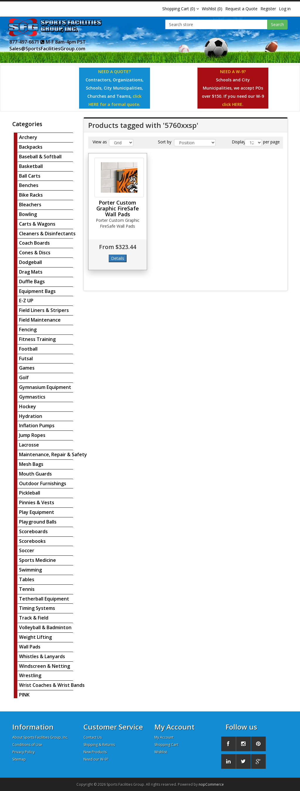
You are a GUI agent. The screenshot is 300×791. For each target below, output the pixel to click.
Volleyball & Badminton (45, 627)
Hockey (27, 406)
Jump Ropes (32, 435)
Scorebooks (32, 541)
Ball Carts (29, 176)
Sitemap (19, 759)
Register (268, 8)
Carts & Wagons (37, 224)
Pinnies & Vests (36, 502)
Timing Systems (37, 608)
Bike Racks (31, 195)
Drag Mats (30, 272)
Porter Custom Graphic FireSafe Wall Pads (117, 208)
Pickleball (29, 493)
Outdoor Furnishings (42, 483)
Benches (28, 185)
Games (27, 368)
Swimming (30, 570)
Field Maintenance (40, 320)
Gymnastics (32, 397)
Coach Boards (34, 243)
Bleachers (30, 204)
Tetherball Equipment (44, 599)
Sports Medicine (37, 560)
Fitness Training (37, 339)
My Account (163, 737)
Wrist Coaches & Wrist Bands (52, 685)
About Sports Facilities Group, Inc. (40, 737)
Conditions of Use (27, 744)
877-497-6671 (27, 42)
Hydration (30, 416)
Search (277, 24)
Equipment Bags (37, 291)
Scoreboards (33, 531)
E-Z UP (26, 300)
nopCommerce (211, 784)
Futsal (26, 358)
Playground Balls (38, 522)
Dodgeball (30, 262)
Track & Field (33, 618)
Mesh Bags (31, 464)
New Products (95, 751)
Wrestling (30, 675)
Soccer (26, 550)
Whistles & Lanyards (42, 656)
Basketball (31, 166)
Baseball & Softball (40, 156)
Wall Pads (29, 647)
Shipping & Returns (99, 744)
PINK (24, 695)
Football (28, 349)
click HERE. (232, 104)
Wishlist (160, 751)
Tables (26, 579)
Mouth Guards (35, 474)
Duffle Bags (32, 281)
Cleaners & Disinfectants (47, 233)
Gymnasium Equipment (45, 387)
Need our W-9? (95, 759)
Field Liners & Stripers (44, 310)
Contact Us (92, 737)
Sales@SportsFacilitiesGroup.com (47, 48)
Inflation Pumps (36, 425)
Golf (24, 377)
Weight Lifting (35, 637)
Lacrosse (29, 445)
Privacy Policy (23, 751)
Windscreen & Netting (44, 666)
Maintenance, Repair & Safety (53, 454)
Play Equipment (36, 512)
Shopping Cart (166, 744)
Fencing (28, 329)
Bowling (28, 214)
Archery (28, 137)
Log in (285, 8)
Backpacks (30, 147)
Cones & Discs (34, 252)
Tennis (27, 589)
